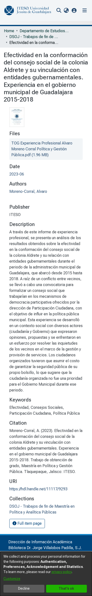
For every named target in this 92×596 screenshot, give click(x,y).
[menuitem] (66, 10)
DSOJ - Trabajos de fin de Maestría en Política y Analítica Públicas (33, 36)
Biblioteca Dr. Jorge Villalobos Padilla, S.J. (45, 547)
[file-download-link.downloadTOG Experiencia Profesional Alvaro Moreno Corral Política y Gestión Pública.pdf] (41, 149)
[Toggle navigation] (84, 10)
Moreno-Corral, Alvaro (28, 191)
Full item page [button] (27, 523)
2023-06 (16, 174)
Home (9, 31)
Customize (11, 579)
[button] (74, 10)
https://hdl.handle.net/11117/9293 (38, 489)
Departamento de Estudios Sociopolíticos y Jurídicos (44, 31)
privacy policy (62, 572)
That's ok (66, 588)
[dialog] (46, 574)
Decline (24, 588)
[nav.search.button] (59, 10)
